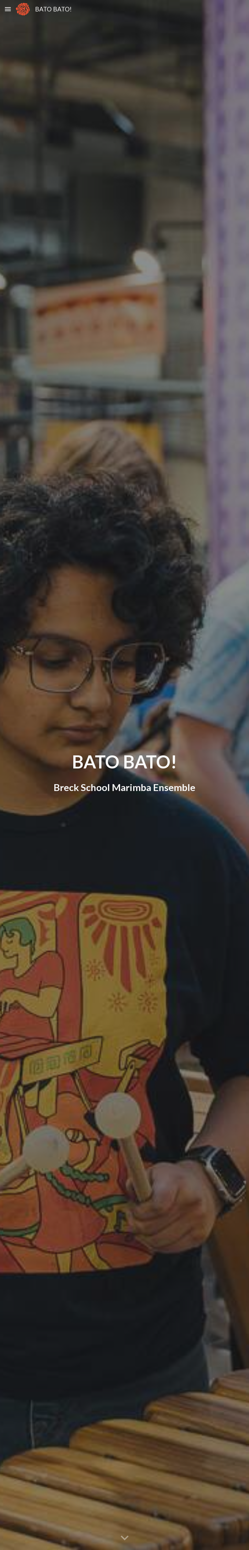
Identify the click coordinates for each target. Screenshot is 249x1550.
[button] (8, 9)
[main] (124, 775)
